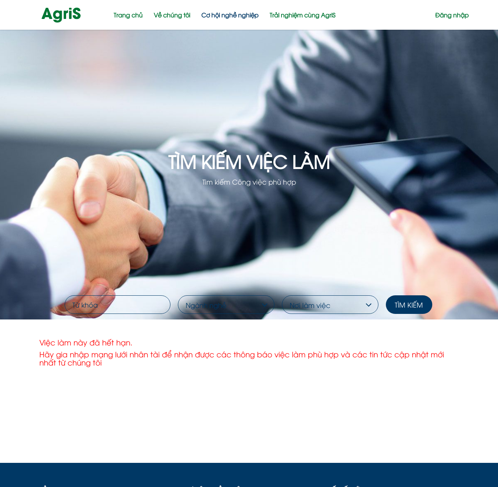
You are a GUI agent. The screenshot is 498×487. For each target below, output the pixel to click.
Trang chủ (128, 15)
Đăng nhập (452, 15)
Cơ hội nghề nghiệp (229, 15)
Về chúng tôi (172, 15)
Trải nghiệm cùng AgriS (302, 15)
